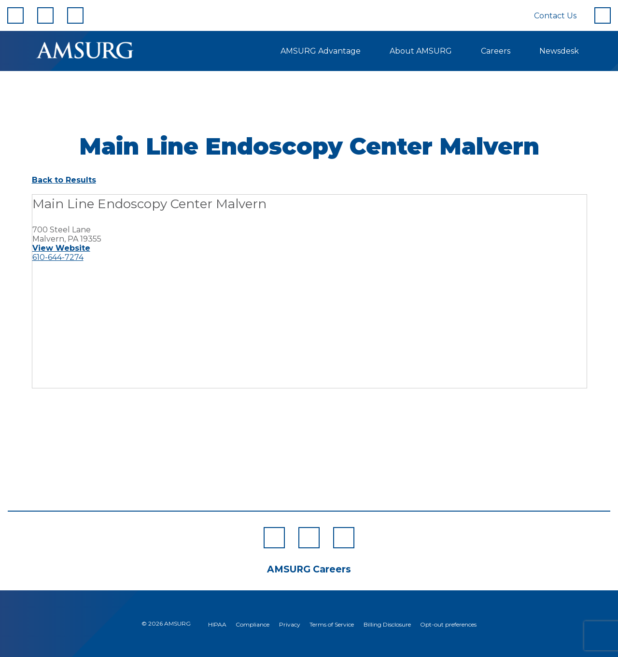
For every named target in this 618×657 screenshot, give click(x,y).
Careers (495, 51)
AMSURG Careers (309, 569)
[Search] (602, 15)
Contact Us (555, 15)
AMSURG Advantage (321, 51)
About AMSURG (421, 51)
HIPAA (217, 624)
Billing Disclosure (387, 624)
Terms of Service (331, 624)
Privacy (289, 624)
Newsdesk (559, 51)
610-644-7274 (58, 257)
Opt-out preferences (448, 624)
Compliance (252, 624)
